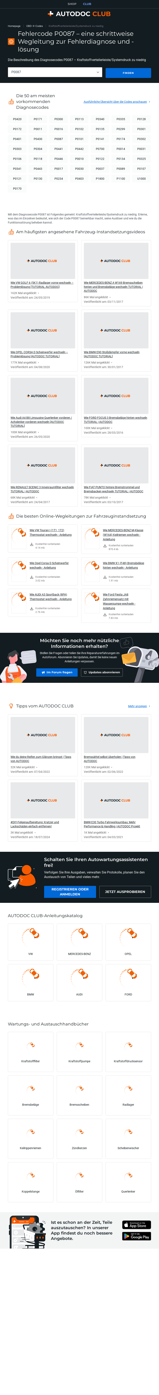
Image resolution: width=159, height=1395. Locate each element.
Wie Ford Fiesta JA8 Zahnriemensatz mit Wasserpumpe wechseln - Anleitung (119, 600)
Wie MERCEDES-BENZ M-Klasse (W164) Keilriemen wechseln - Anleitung (123, 534)
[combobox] (55, 72)
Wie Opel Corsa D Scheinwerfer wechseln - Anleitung (49, 564)
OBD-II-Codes (34, 26)
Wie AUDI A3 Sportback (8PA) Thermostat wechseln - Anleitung (51, 596)
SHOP (72, 4)
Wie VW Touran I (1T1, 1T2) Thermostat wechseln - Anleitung (51, 532)
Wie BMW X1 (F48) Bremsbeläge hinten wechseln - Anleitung (123, 564)
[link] (43, 270)
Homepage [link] (14, 26)
